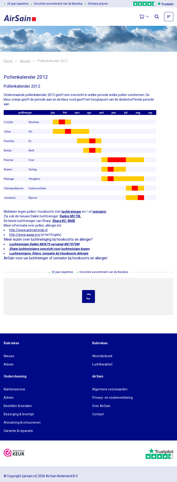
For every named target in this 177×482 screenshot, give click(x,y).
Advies (9, 364)
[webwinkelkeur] (14, 453)
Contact (98, 414)
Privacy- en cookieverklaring (112, 397)
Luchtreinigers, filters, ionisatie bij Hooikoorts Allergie (48, 253)
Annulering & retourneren (22, 422)
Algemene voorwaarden (109, 389)
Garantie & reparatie (18, 431)
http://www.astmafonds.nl (28, 230)
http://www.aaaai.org (24, 235)
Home (8, 61)
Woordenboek (102, 356)
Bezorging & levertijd (19, 414)
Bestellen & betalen (18, 406)
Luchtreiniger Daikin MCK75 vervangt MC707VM (44, 244)
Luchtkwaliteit (102, 364)
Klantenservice (14, 389)
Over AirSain (101, 406)
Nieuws (25, 61)
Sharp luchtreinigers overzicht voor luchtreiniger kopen (49, 249)
